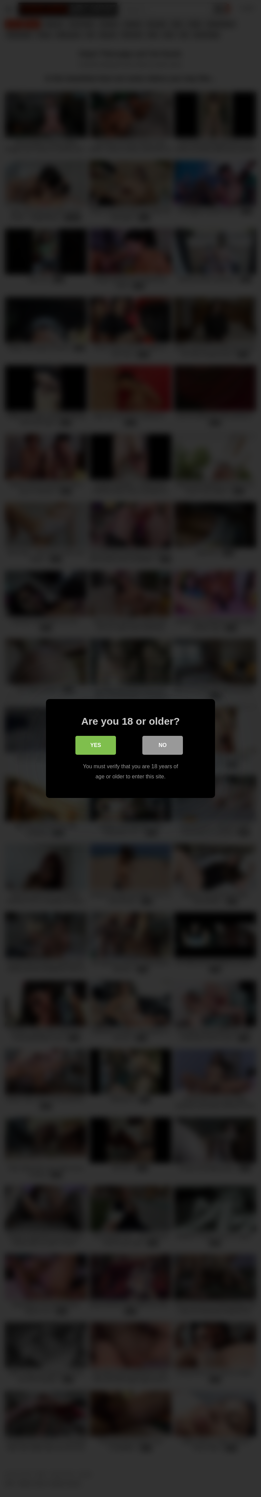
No (163, 745)
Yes (95, 745)
